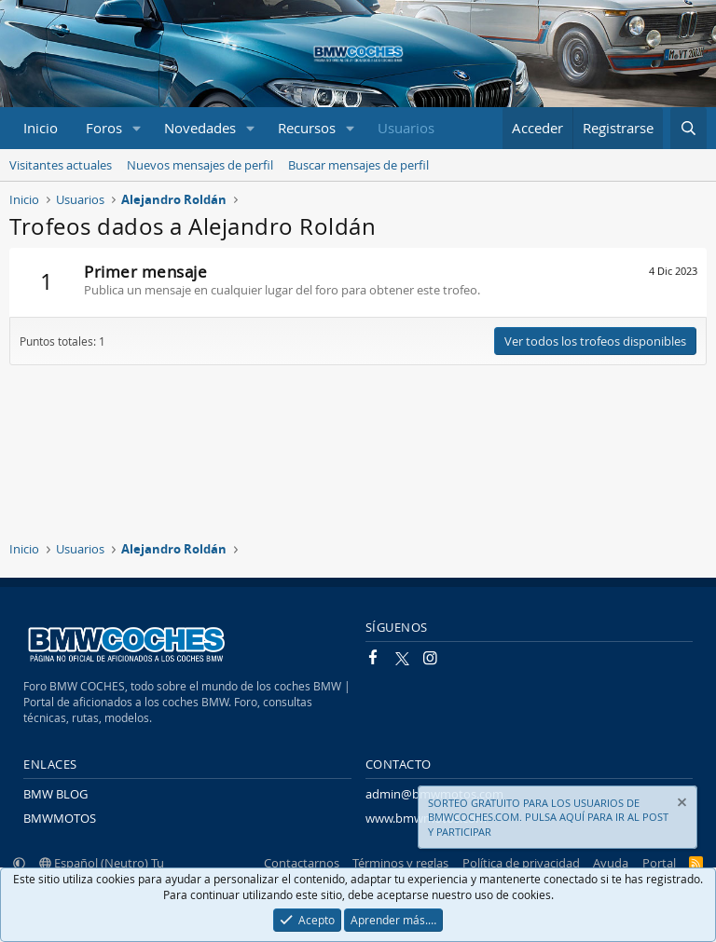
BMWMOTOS (59, 818)
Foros (104, 127)
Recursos (307, 127)
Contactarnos (301, 862)
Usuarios (406, 127)
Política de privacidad (521, 862)
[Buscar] (688, 128)
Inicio (40, 127)
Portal (659, 862)
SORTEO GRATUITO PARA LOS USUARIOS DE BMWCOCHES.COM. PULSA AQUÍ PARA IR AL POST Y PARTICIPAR (548, 817)
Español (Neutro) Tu (101, 862)
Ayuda (610, 862)
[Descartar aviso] (680, 804)
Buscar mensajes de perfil (358, 165)
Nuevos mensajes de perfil (200, 165)
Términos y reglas (400, 862)
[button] (137, 128)
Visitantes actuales (60, 165)
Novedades (200, 127)
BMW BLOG (55, 793)
